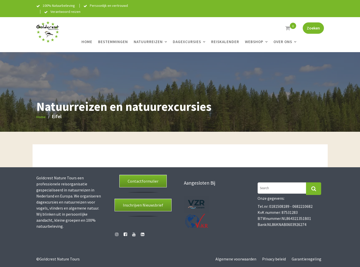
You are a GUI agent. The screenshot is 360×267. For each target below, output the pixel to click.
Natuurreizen (148, 41)
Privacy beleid (274, 258)
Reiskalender (225, 41)
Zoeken (313, 27)
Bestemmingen (113, 41)
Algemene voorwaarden (235, 258)
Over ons (282, 41)
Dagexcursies (187, 41)
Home (86, 41)
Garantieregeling (306, 258)
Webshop (254, 41)
